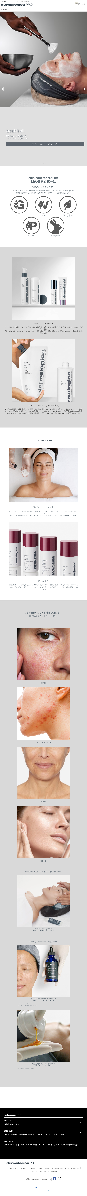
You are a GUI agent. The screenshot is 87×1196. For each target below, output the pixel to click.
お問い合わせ (43, 1171)
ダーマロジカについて (12, 1168)
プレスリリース (33, 1171)
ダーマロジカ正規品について (72, 1168)
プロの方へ (40, 1168)
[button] (2, 89)
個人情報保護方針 (52, 1171)
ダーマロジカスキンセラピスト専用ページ (38, 1179)
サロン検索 (32, 1168)
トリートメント (24, 1168)
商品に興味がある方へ (57, 1168)
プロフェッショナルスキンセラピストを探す (45, 144)
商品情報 (47, 1168)
